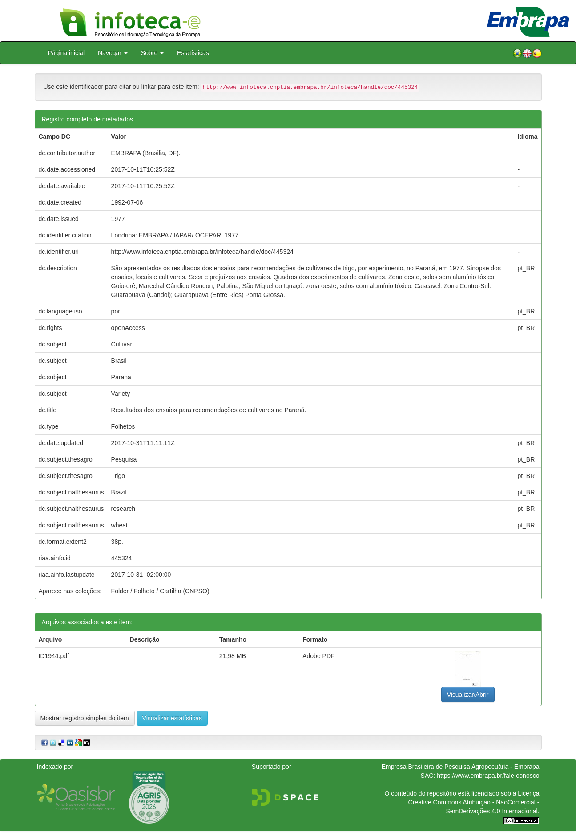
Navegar (113, 52)
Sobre (152, 52)
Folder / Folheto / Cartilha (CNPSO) (160, 591)
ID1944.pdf (54, 655)
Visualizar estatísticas (172, 718)
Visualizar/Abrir (468, 694)
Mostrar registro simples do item (84, 718)
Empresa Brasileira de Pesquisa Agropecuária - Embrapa (461, 766)
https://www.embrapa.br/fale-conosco (488, 775)
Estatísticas (193, 52)
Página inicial (66, 52)
